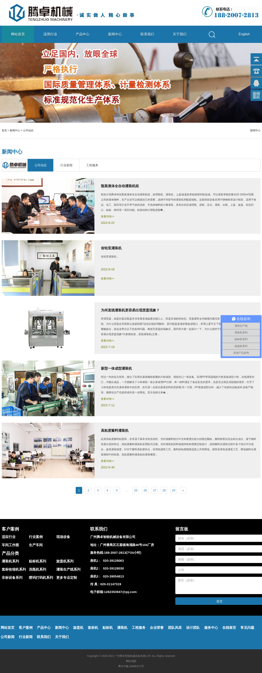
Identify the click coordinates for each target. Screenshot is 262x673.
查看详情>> (107, 216)
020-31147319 (110, 584)
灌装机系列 (10, 561)
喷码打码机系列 (41, 577)
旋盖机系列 (65, 561)
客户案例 (26, 627)
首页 (4, 130)
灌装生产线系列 (68, 569)
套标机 (93, 627)
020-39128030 (112, 568)
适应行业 (9, 537)
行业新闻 (26, 637)
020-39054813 (112, 576)
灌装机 (122, 627)
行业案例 (36, 537)
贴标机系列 (37, 561)
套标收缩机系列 (14, 569)
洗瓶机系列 (37, 569)
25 (136, 490)
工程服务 (139, 627)
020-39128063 (112, 560)
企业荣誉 (157, 627)
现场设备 (63, 537)
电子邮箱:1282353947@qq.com (113, 592)
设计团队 (193, 627)
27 (154, 490)
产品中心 (82, 34)
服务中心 (211, 627)
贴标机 (107, 627)
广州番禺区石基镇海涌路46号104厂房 (127, 545)
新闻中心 (115, 34)
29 (173, 490)
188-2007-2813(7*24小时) (122, 552)
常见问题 (247, 627)
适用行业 (50, 34)
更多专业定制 (66, 577)
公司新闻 (7, 637)
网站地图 (131, 661)
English (244, 34)
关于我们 (180, 34)
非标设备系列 (12, 577)
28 (164, 490)
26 (145, 490)
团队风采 (175, 627)
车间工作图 (10, 545)
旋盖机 (78, 627)
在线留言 (229, 627)
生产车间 (36, 545)
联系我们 (147, 34)
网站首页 (18, 34)
